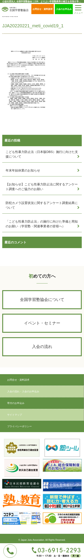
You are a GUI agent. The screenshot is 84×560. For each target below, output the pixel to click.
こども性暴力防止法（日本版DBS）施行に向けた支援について (42, 154)
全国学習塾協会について (42, 299)
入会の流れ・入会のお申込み (23, 391)
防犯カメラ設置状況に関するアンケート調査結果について (42, 205)
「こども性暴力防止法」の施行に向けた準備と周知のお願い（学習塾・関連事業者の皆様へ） (42, 224)
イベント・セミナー (42, 323)
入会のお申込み (64, 9)
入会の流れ (42, 346)
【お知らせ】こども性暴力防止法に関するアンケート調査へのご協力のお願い (42, 186)
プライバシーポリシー (19, 426)
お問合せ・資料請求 (42, 9)
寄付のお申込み (15, 403)
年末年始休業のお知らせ (23, 170)
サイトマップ (14, 414)
